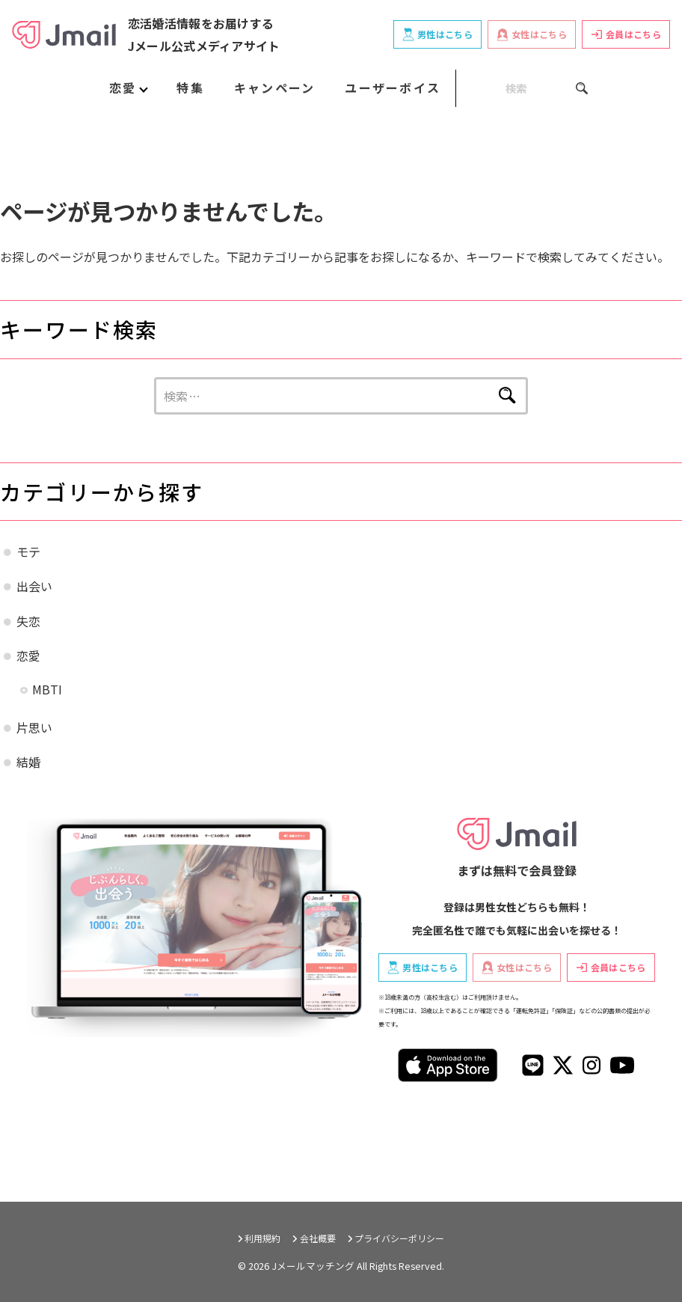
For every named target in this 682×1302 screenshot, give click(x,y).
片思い (34, 727)
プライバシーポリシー (399, 1238)
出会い (34, 586)
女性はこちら (532, 34)
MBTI (47, 689)
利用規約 (262, 1238)
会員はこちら (626, 34)
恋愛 (28, 655)
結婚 (28, 762)
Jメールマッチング (312, 1266)
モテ (28, 551)
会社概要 (318, 1238)
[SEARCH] (522, 88)
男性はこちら (437, 34)
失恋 (28, 621)
